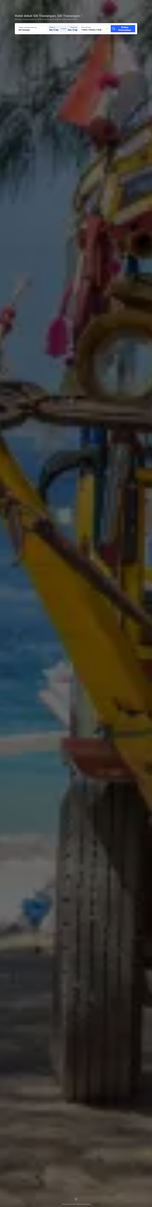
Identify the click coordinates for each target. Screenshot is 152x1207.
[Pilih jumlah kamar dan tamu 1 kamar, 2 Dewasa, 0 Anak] (95, 28)
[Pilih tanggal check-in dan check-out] (55, 28)
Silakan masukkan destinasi (28, 27)
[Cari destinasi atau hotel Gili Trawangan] (32, 28)
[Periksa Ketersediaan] (123, 28)
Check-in (52, 27)
